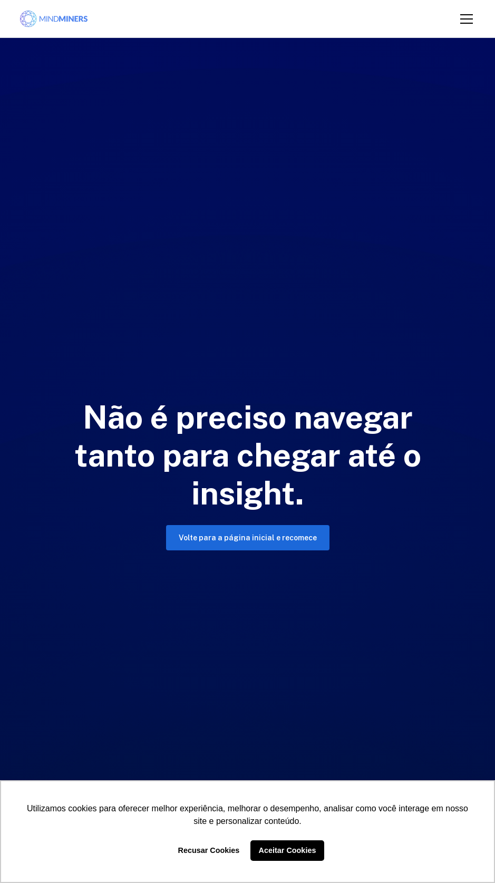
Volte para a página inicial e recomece (248, 537)
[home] (54, 19)
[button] (464, 19)
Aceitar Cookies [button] (287, 850)
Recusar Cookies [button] (209, 850)
